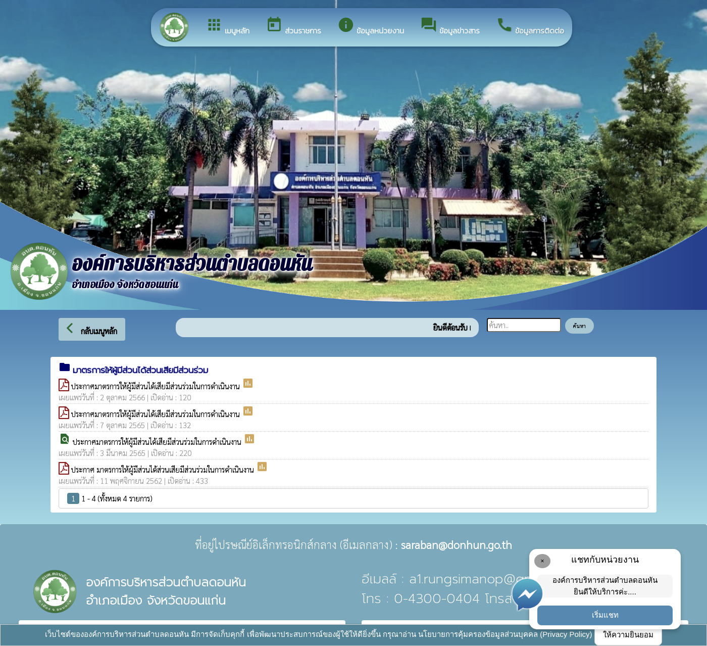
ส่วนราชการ (293, 26)
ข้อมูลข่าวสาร (450, 26)
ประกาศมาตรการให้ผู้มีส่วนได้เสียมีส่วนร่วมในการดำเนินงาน (156, 386)
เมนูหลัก (227, 26)
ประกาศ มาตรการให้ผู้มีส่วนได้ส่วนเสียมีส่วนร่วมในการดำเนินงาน (163, 469)
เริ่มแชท (605, 615)
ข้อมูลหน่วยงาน (370, 26)
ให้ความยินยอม (628, 634)
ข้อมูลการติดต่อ (530, 26)
